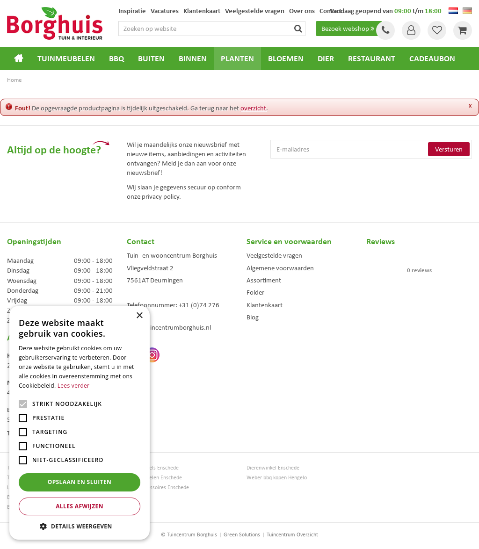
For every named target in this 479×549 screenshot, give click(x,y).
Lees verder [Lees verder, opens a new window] (74, 386)
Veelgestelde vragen (274, 255)
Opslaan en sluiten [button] (80, 482)
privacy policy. (161, 196)
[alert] (79, 423)
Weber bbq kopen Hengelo (277, 477)
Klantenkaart (265, 305)
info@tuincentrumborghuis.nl (169, 327)
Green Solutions (242, 534)
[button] (79, 525)
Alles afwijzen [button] (79, 506)
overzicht (253, 108)
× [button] (139, 315)
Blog (253, 317)
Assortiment (264, 280)
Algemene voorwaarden (280, 268)
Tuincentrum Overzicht (292, 534)
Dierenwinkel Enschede (273, 467)
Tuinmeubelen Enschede (154, 477)
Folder (255, 292)
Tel (385, 30)
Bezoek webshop (349, 28)
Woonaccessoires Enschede (158, 487)
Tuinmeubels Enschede (153, 467)
